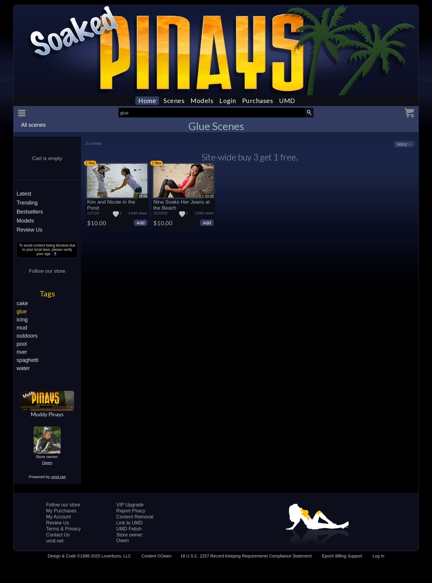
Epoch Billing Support (342, 556)
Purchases (257, 101)
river (21, 352)
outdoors (27, 336)
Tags (47, 293)
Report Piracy (131, 510)
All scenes (33, 125)
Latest (23, 194)
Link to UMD (129, 522)
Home (147, 101)
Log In (378, 556)
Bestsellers (29, 212)
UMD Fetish (129, 528)
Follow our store (47, 271)
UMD (287, 101)
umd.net (58, 477)
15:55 (143, 196)
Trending (27, 203)
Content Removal (135, 516)
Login (227, 101)
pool (21, 344)
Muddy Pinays (47, 414)
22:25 (209, 196)
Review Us (29, 230)
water (23, 368)
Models (201, 101)
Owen (47, 462)
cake (22, 303)
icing (22, 320)
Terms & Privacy (63, 528)
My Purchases (61, 510)
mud (21, 328)
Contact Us (58, 534)
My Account (58, 516)
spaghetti (27, 360)
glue (21, 311)
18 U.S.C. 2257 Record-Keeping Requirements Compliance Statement (245, 556)
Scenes (174, 101)
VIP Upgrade (130, 504)
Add (140, 222)
